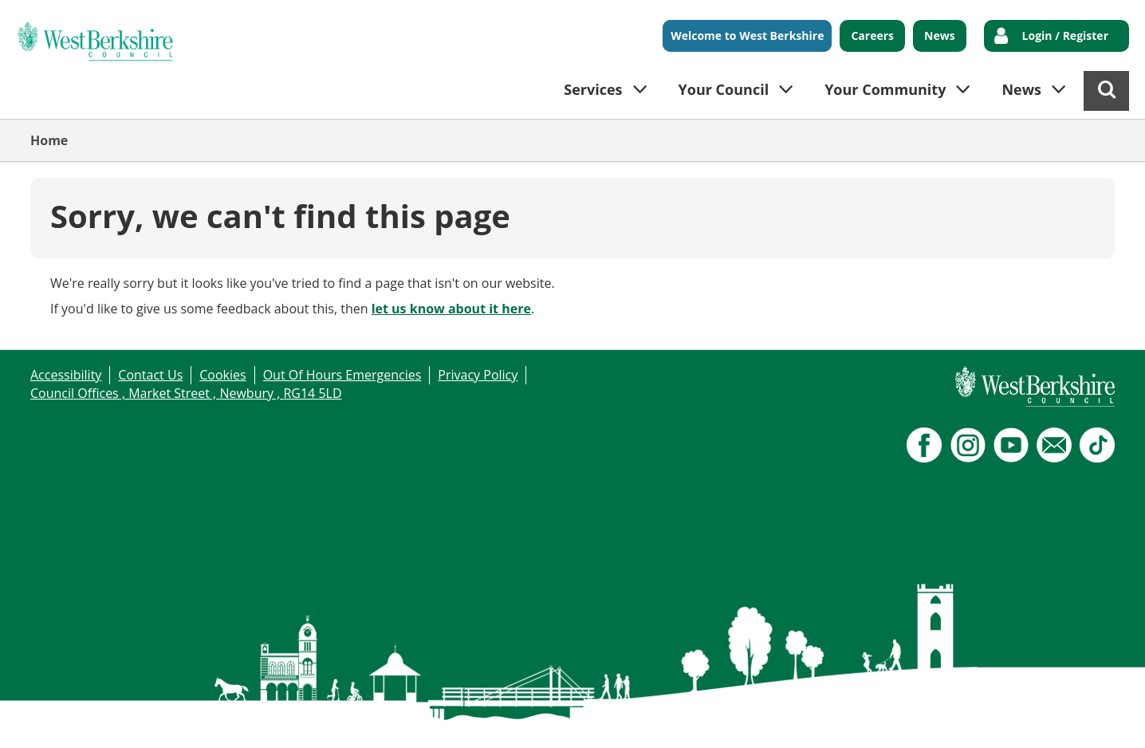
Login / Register (1065, 35)
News (939, 35)
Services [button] (593, 89)
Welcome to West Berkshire (747, 35)
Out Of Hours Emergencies (342, 375)
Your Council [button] (724, 89)
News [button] (1021, 89)
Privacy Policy (477, 375)
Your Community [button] (885, 89)
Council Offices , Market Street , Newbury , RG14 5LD (186, 393)
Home (49, 140)
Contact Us (150, 375)
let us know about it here (451, 308)
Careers (872, 35)
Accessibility (65, 375)
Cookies (222, 375)
